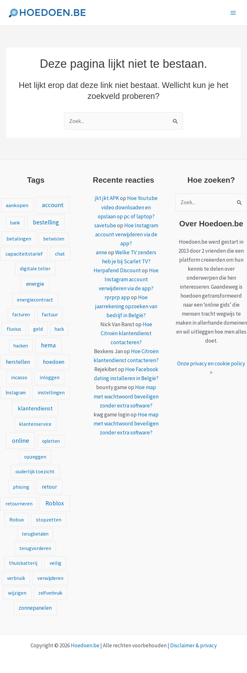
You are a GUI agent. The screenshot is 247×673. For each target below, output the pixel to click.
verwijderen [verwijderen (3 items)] (50, 578)
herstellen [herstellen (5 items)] (18, 361)
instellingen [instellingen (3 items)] (51, 392)
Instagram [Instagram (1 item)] (15, 392)
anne (101, 252)
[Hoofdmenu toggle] (233, 12)
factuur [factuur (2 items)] (50, 314)
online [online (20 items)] (20, 440)
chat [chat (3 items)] (60, 253)
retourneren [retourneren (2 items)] (18, 503)
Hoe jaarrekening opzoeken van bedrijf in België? (126, 306)
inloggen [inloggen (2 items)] (49, 377)
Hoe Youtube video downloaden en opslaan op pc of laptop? (128, 207)
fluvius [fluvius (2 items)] (14, 329)
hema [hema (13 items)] (48, 345)
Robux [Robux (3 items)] (16, 519)
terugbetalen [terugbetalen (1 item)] (35, 534)
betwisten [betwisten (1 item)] (53, 239)
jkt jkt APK (107, 198)
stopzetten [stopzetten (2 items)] (48, 519)
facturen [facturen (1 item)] (21, 314)
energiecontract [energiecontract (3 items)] (35, 299)
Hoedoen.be (85, 645)
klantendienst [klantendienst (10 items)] (35, 408)
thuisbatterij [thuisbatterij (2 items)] (23, 563)
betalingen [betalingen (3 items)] (18, 238)
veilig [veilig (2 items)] (55, 563)
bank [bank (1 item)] (15, 223)
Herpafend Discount (117, 270)
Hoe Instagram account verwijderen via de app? (126, 234)
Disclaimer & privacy (193, 645)
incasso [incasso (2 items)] (19, 377)
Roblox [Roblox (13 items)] (54, 503)
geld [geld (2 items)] (38, 329)
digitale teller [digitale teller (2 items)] (35, 268)
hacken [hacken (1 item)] (21, 346)
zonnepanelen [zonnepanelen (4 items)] (35, 607)
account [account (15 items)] (53, 205)
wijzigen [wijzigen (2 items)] (17, 593)
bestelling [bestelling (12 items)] (46, 222)
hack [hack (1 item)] (59, 329)
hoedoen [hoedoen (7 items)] (53, 361)
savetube (105, 225)
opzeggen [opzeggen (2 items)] (35, 456)
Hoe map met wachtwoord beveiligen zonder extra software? (126, 396)
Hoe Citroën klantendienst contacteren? (126, 333)
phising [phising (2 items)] (21, 487)
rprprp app (117, 297)
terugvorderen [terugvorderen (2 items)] (35, 548)
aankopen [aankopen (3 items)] (17, 205)
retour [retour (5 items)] (49, 486)
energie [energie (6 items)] (35, 283)
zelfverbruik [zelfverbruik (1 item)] (50, 593)
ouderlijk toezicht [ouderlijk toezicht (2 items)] (35, 471)
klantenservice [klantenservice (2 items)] (35, 424)
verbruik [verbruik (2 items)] (16, 578)
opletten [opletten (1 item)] (51, 441)
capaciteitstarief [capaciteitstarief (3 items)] (24, 253)
